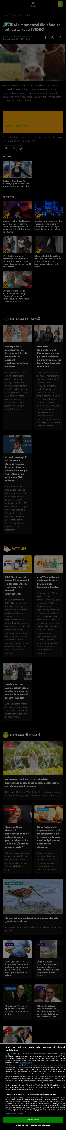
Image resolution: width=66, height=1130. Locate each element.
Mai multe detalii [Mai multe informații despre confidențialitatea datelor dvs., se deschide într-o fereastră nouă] (26, 1063)
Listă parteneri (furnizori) (14, 1113)
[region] (33, 1086)
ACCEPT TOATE (33, 1120)
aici (60, 1078)
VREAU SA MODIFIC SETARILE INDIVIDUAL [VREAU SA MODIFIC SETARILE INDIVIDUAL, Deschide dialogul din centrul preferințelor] (33, 1125)
